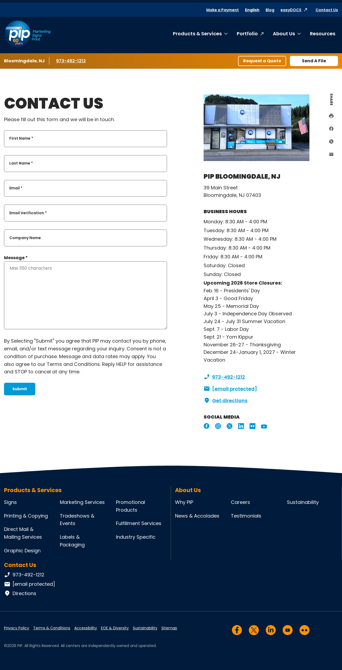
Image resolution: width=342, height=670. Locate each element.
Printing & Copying (26, 515)
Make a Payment (222, 10)
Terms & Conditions (51, 628)
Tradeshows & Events (77, 519)
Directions (20, 593)
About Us (284, 33)
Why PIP (184, 502)
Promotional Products (130, 506)
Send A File (314, 61)
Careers (240, 502)
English (252, 10)
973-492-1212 (72, 61)
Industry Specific (136, 537)
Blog (270, 10)
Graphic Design (22, 550)
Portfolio (247, 33)
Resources (322, 33)
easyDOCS (291, 10)
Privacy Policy (16, 628)
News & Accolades (197, 515)
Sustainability (303, 502)
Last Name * (21, 163)
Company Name (25, 237)
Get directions (225, 400)
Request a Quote (262, 61)
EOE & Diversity (115, 628)
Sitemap (169, 628)
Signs (10, 502)
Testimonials (246, 515)
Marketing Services (82, 502)
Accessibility (85, 628)
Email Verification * (28, 213)
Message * (16, 258)
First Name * (21, 138)
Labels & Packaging (72, 541)
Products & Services (197, 33)
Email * (15, 188)
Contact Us (327, 10)
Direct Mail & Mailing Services (23, 533)
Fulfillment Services (138, 523)
